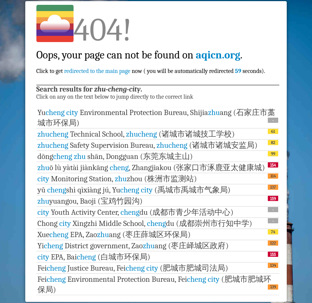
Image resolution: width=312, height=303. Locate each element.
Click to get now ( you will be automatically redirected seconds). (150, 54)
